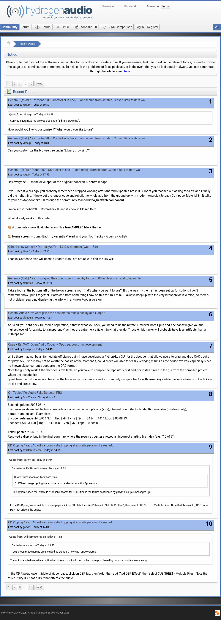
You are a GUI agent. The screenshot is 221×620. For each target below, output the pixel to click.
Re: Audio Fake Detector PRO (42, 392)
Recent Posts (27, 43)
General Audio (17, 313)
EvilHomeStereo (32, 450)
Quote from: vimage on (31, 114)
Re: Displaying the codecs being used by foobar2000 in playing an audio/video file (86, 278)
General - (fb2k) (18, 100)
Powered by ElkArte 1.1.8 (13, 613)
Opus (11, 344)
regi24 (26, 104)
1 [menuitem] (8, 83)
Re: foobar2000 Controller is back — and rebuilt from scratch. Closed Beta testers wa (88, 100)
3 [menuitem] (20, 83)
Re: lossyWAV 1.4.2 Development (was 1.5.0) (68, 247)
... (25, 83)
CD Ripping (15, 445)
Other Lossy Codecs (21, 247)
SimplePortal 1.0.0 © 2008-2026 (53, 613)
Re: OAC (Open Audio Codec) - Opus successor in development (60, 344)
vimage (27, 143)
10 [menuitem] (30, 83)
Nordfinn (28, 283)
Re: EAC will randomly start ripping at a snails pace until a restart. (69, 445)
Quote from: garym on (30, 459)
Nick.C (27, 251)
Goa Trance (29, 397)
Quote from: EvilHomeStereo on (39, 468)
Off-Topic (14, 392)
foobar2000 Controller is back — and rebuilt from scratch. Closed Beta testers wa (86, 170)
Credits (31, 613)
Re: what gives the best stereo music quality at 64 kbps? (67, 313)
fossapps (28, 349)
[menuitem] (25, 83)
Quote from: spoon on (35, 477)
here (127, 71)
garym (26, 527)
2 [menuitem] (14, 83)
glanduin (28, 317)
